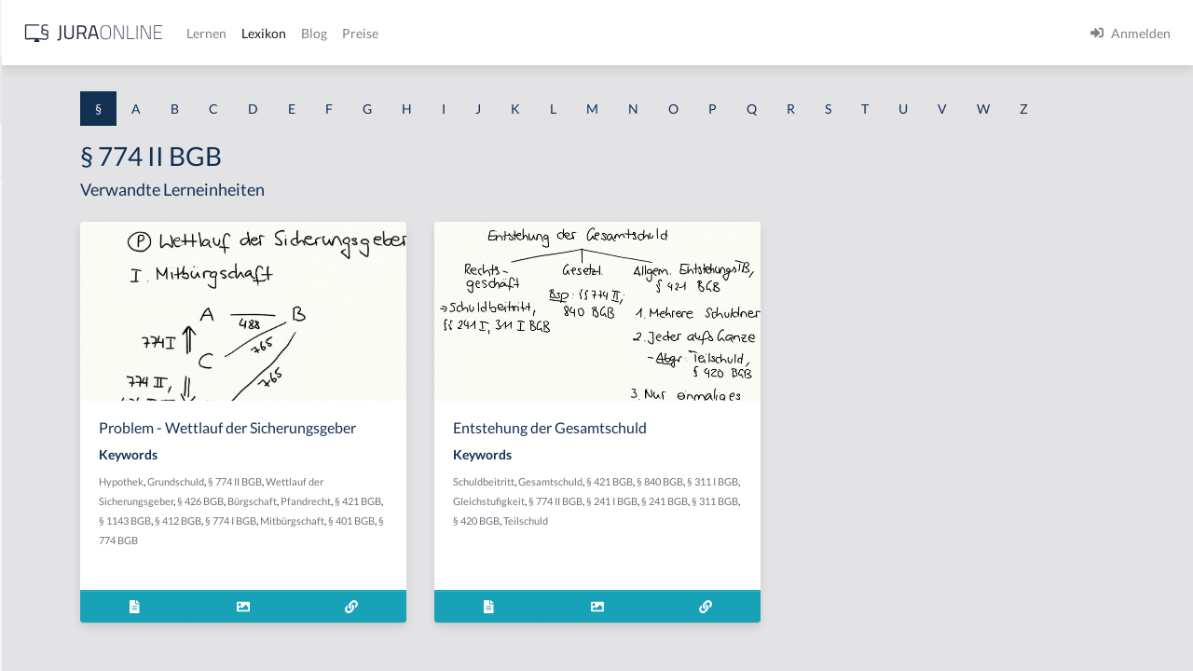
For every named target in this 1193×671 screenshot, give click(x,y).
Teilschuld (826, 555)
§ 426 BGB (432, 553)
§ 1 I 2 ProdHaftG (65, 492)
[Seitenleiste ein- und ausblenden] (268, 28)
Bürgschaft (484, 553)
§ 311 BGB (727, 555)
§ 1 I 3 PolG (47, 533)
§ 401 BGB (469, 592)
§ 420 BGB (777, 555)
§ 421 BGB (408, 573)
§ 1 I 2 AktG (48, 450)
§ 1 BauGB (45, 240)
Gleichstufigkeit (720, 535)
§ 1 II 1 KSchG (54, 617)
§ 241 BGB (676, 555)
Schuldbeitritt (660, 516)
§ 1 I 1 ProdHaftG (65, 408)
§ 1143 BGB (461, 573)
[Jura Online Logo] (390, 33)
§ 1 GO (34, 282)
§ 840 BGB (836, 516)
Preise (656, 33)
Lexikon (560, 33)
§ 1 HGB (38, 324)
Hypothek (353, 533)
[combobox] (149, 90)
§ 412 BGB (514, 573)
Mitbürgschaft (410, 592)
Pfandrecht (356, 573)
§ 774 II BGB (467, 533)
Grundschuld (407, 533)
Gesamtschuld (726, 516)
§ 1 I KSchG (47, 575)
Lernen (503, 33)
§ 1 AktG (39, 198)
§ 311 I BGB (654, 535)
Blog (610, 33)
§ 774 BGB (520, 592)
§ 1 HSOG (43, 366)
